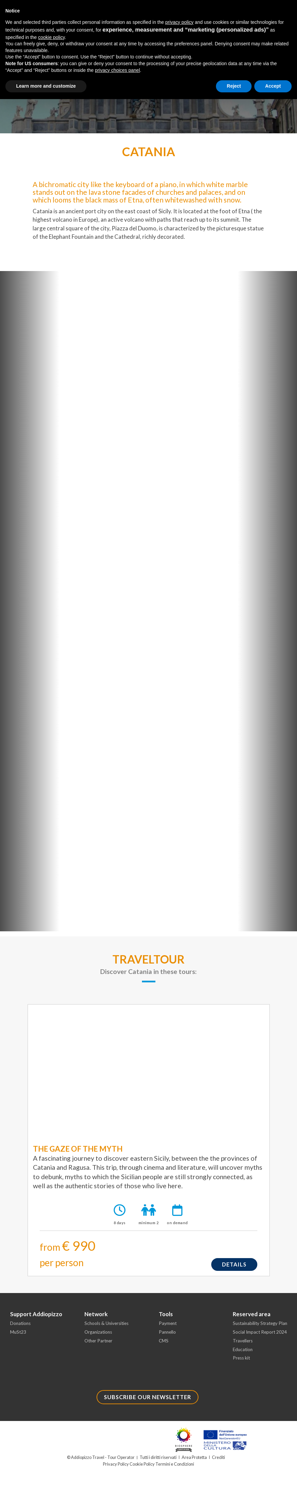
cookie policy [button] (51, 37)
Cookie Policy (141, 1468)
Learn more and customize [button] (46, 86)
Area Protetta (194, 1461)
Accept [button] (273, 86)
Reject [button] (234, 86)
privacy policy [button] (179, 22)
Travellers (243, 1344)
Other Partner (99, 1344)
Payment (168, 1326)
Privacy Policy (116, 1468)
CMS (164, 1344)
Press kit (242, 1362)
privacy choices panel (117, 70)
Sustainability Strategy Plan (262, 1326)
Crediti (218, 1461)
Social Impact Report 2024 (260, 1335)
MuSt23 (18, 1335)
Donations (21, 1326)
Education (243, 1353)
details (233, 1265)
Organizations (99, 1335)
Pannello (168, 1335)
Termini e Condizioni (174, 1468)
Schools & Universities (108, 1326)
